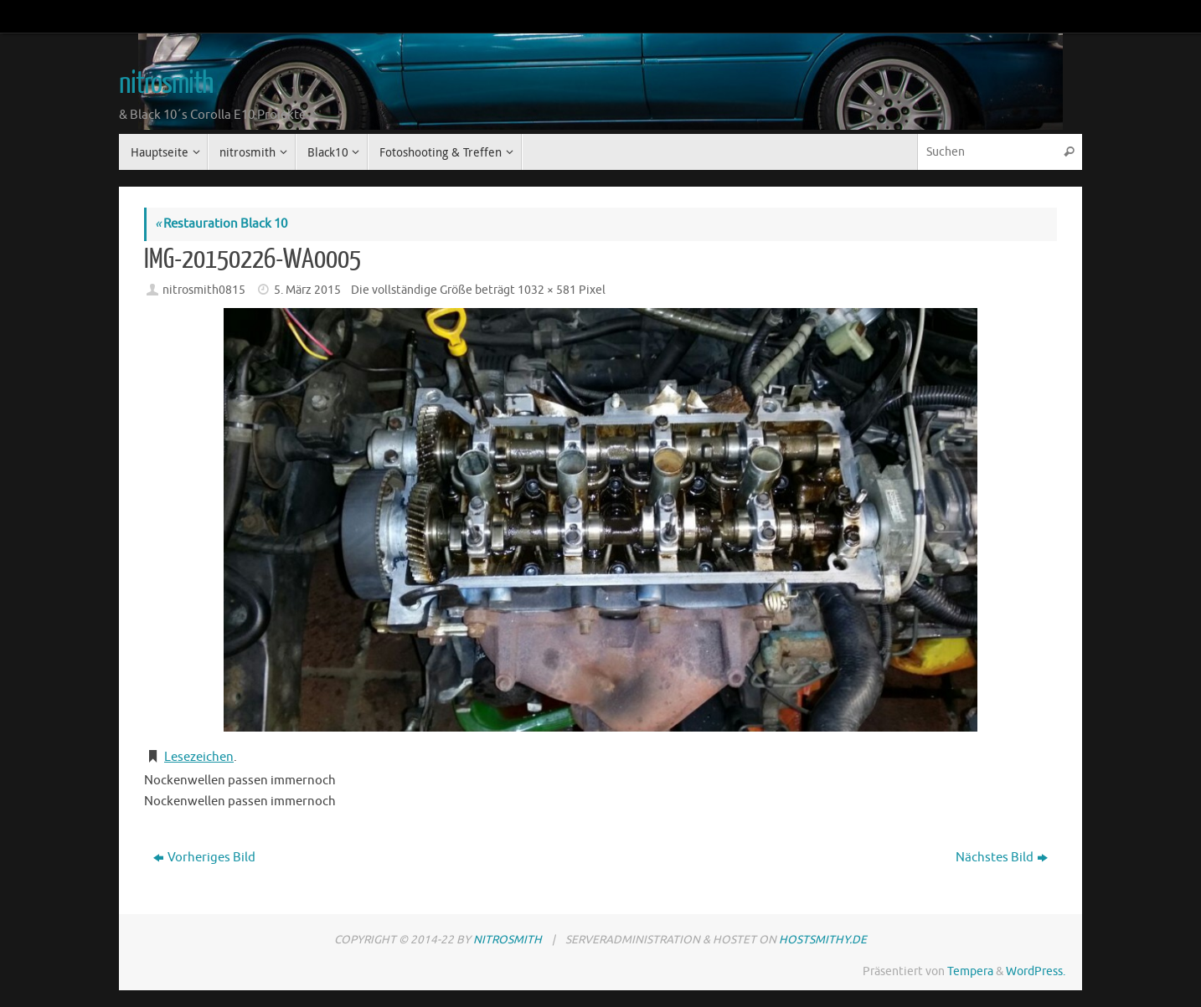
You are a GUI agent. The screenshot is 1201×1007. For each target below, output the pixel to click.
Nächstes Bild (1002, 858)
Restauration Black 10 (221, 224)
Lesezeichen (199, 757)
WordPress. (1035, 971)
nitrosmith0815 (203, 290)
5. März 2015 (307, 290)
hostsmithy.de (823, 940)
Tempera (970, 971)
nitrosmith (166, 83)
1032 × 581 (547, 290)
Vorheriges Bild (204, 858)
